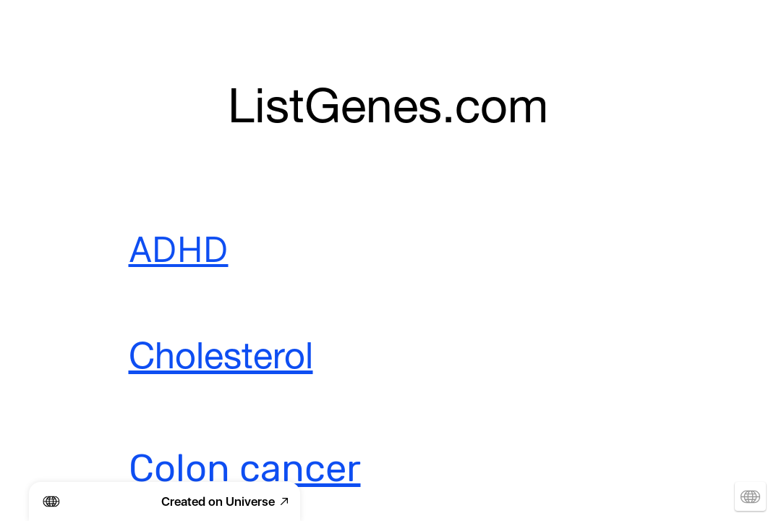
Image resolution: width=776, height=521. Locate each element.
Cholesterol (221, 360)
